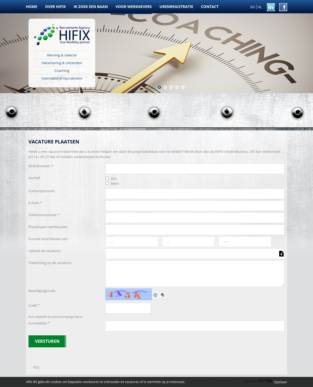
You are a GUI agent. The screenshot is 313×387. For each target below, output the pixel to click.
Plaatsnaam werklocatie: (48, 226)
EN (252, 7)
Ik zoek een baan (91, 6)
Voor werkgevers (133, 6)
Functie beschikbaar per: (48, 238)
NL (260, 7)
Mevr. (112, 183)
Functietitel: (39, 323)
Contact (210, 6)
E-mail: (35, 202)
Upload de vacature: (45, 250)
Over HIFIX (55, 6)
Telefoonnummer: (44, 214)
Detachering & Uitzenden (62, 62)
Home (31, 6)
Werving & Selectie (62, 55)
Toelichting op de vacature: (50, 262)
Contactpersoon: (42, 190)
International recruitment (61, 78)
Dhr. (111, 178)
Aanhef (34, 177)
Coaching (61, 70)
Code (34, 305)
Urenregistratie (176, 6)
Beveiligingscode (42, 290)
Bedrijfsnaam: (41, 165)
